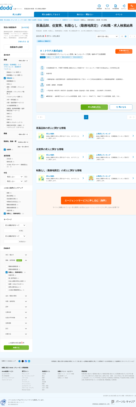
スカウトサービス (7, 379)
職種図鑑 (107, 379)
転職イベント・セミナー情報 (66, 373)
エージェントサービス (8, 377)
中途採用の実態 (124, 377)
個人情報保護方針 (13, 404)
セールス (24, 379)
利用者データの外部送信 (105, 361)
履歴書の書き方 (97, 373)
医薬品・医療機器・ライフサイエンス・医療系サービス (55, 20)
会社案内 (105, 395)
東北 (43, 375)
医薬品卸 (76, 20)
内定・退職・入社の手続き (114, 375)
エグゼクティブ (26, 385)
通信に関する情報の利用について (67, 361)
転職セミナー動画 (63, 377)
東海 (43, 379)
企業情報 (114, 379)
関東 (43, 377)
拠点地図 (113, 395)
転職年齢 (116, 377)
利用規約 (53, 361)
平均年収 (97, 377)
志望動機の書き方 (120, 373)
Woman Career (26, 389)
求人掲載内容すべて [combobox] (12, 225)
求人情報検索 (5, 375)
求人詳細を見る (94, 107)
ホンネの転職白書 (99, 379)
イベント (119, 14)
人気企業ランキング (88, 377)
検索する (16, 347)
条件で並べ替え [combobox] (103, 36)
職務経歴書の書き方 (108, 373)
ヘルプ (132, 361)
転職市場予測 (89, 379)
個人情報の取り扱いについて (16, 402)
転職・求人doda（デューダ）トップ (11, 20)
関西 (43, 383)
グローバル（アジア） (28, 387)
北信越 (44, 381)
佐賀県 (34, 20)
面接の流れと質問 (100, 375)
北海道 (44, 373)
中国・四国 (45, 385)
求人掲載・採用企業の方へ (126, 395)
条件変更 (25, 27)
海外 (43, 389)
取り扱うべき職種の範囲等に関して (88, 361)
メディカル (25, 377)
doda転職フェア (62, 375)
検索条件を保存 (16, 47)
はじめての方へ (6, 373)
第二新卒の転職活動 (128, 375)
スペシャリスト (26, 383)
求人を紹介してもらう (51, 14)
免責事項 (117, 361)
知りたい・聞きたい (85, 14)
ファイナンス (25, 381)
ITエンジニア (25, 373)
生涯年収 (104, 377)
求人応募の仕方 (89, 375)
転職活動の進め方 (87, 373)
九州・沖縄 (27, 20)
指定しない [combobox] (11, 177)
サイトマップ (125, 361)
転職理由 (110, 377)
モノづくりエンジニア (28, 375)
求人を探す (17, 14)
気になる (121, 107)
